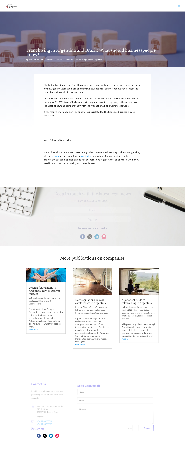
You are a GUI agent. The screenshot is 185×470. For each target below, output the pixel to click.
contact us (86, 155)
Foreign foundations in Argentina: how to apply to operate (45, 291)
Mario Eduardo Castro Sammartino (41, 60)
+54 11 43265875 (44, 424)
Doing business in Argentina (92, 60)
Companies (68, 60)
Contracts (77, 60)
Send (147, 428)
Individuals (104, 313)
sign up (55, 155)
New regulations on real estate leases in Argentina (90, 301)
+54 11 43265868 (44, 421)
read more (33, 329)
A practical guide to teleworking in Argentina (137, 301)
